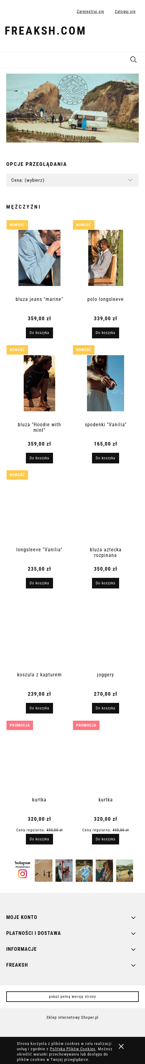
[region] (72, 108)
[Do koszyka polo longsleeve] (105, 332)
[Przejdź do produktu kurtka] (39, 758)
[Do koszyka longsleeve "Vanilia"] (39, 583)
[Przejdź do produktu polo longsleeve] (106, 258)
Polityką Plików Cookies (72, 1049)
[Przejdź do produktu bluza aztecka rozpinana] (106, 508)
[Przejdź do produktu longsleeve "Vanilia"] (39, 508)
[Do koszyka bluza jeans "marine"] (39, 332)
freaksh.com (45, 30)
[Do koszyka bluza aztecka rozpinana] (105, 583)
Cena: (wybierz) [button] (28, 180)
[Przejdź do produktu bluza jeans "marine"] (39, 258)
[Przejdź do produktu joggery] (106, 633)
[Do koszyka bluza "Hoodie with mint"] (39, 458)
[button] (8, 58)
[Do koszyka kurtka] (39, 839)
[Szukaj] (133, 58)
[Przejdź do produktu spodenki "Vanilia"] (106, 383)
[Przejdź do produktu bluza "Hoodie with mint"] (39, 383)
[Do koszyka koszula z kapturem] (39, 708)
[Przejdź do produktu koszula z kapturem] (39, 633)
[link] (72, 108)
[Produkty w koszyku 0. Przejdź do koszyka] (133, 32)
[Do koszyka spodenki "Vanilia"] (105, 458)
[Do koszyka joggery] (105, 708)
